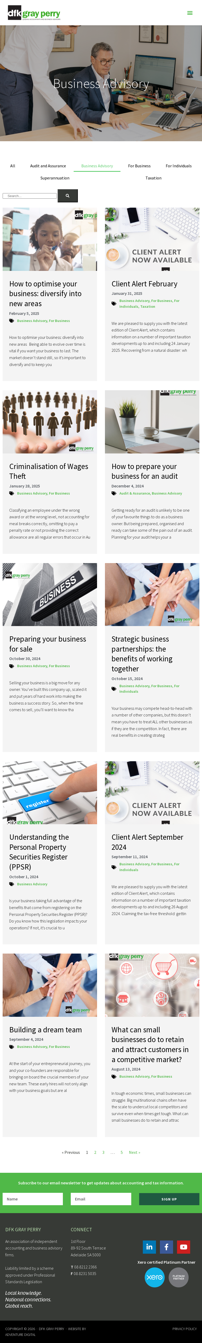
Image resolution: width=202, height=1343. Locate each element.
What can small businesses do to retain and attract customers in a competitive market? (150, 1044)
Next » (134, 1152)
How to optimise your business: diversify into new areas (45, 293)
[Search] (68, 195)
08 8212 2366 (85, 1266)
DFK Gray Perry (51, 1328)
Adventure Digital (20, 1334)
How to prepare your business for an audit (145, 471)
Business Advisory (97, 165)
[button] (189, 12)
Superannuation (55, 177)
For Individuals (179, 165)
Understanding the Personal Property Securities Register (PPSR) (39, 852)
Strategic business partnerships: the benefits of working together (142, 653)
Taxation (153, 177)
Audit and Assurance (48, 165)
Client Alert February (145, 284)
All (12, 165)
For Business (139, 165)
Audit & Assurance (134, 493)
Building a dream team (45, 1029)
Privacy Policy (185, 1328)
